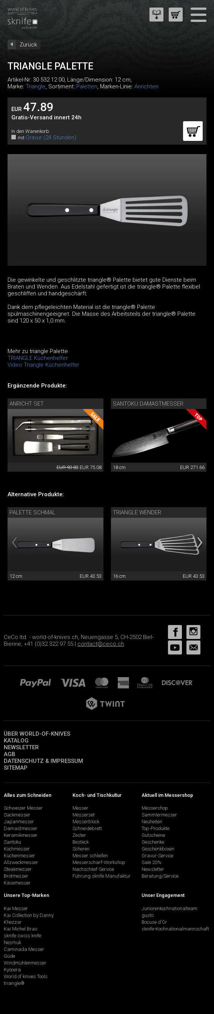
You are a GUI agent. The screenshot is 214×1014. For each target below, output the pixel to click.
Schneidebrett (87, 828)
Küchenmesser (19, 855)
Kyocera (12, 969)
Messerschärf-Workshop (98, 862)
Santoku (12, 842)
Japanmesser (19, 821)
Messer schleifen (90, 855)
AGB (9, 754)
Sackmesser (17, 815)
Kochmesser (17, 849)
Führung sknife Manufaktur (101, 876)
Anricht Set (26, 403)
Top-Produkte (155, 828)
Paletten (86, 86)
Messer (80, 808)
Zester (79, 835)
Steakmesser (18, 869)
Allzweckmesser (21, 862)
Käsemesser (17, 883)
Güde (9, 956)
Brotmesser (16, 876)
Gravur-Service (157, 855)
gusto (148, 915)
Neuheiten (152, 821)
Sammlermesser (159, 815)
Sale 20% (152, 862)
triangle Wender (137, 512)
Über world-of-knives (37, 733)
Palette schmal (32, 512)
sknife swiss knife (22, 935)
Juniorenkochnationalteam (169, 908)
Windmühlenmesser (25, 963)
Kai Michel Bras (20, 929)
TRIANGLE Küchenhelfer (38, 358)
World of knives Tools (26, 976)
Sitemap (16, 767)
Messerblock (85, 821)
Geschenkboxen (158, 849)
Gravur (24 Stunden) (51, 137)
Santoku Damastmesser (148, 403)
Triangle (36, 86)
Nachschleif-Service (93, 869)
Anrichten (146, 86)
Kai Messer (16, 908)
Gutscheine (153, 835)
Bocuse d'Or (154, 922)
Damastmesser (20, 828)
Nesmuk (12, 942)
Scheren (80, 849)
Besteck (80, 842)
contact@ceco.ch (100, 644)
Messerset (83, 815)
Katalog (16, 740)
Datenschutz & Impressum (43, 761)
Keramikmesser (20, 835)
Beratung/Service (160, 876)
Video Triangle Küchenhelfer (43, 364)
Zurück (28, 44)
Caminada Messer (24, 949)
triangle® (14, 983)
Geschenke (153, 842)
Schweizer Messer (23, 808)
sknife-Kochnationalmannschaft (175, 929)
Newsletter (21, 747)
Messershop (155, 808)
